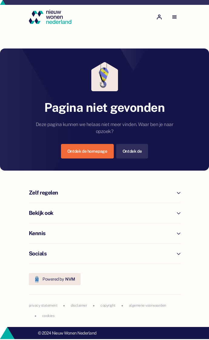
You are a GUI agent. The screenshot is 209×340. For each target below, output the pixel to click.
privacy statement (43, 305)
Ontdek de (132, 151)
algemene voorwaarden (147, 305)
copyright (108, 305)
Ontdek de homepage (87, 151)
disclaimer (79, 305)
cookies (48, 316)
